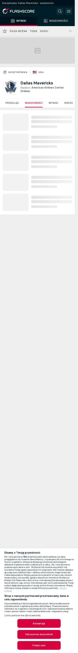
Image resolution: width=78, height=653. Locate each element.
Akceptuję (39, 623)
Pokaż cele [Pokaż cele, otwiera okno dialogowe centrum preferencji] (39, 645)
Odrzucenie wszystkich (39, 634)
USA (41, 72)
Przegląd (12, 102)
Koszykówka (17, 72)
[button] (60, 11)
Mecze (68, 102)
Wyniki (53, 102)
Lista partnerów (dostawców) (22, 615)
